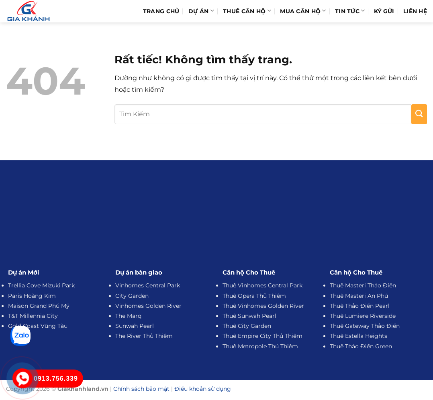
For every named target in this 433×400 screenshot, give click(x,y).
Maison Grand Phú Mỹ (38, 305)
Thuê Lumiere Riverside (363, 315)
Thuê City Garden (247, 325)
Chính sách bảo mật (141, 388)
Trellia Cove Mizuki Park (41, 285)
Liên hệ (415, 11)
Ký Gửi (384, 11)
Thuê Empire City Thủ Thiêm (262, 335)
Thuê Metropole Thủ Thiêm (260, 346)
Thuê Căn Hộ (247, 11)
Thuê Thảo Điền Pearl (360, 305)
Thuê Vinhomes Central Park (262, 285)
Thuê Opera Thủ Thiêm (254, 295)
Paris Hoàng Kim (32, 295)
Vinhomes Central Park (147, 285)
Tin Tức (350, 11)
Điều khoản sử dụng (202, 388)
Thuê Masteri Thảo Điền (363, 285)
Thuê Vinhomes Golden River (263, 305)
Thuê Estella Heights (358, 335)
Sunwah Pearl (134, 325)
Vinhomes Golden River (148, 305)
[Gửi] (419, 114)
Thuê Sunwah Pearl (249, 315)
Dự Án (201, 11)
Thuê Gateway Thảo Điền (365, 325)
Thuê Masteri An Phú (359, 295)
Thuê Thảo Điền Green (361, 346)
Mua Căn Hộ (303, 11)
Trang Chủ (161, 11)
